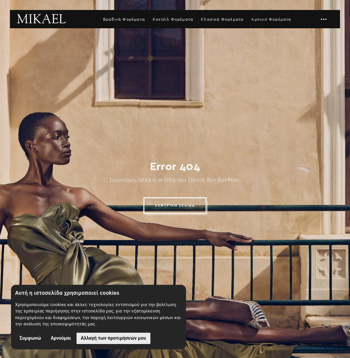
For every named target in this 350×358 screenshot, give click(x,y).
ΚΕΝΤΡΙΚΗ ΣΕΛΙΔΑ (175, 205)
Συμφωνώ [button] (30, 338)
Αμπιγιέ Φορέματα (271, 19)
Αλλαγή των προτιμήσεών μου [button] (113, 338)
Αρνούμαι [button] (61, 338)
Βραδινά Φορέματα (124, 19)
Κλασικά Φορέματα (222, 19)
